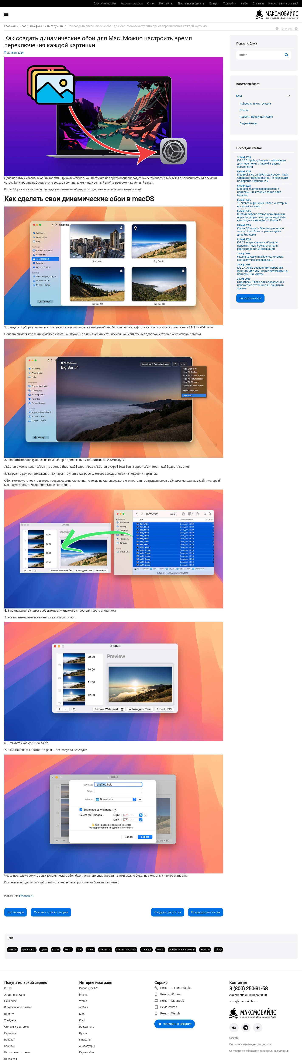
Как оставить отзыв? (283, 3)
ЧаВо (244, 3)
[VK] (234, 1027)
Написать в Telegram (174, 1023)
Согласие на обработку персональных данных (259, 1050)
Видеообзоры (248, 123)
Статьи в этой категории (51, 912)
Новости (205, 949)
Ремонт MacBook (169, 1001)
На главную (15, 912)
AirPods (12, 949)
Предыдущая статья (205, 912)
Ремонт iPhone (167, 994)
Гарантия (10, 1033)
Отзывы (258, 3)
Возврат (9, 1039)
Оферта (234, 1037)
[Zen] (257, 1027)
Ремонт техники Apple (172, 988)
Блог (239, 95)
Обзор (218, 949)
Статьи (244, 110)
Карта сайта (86, 1052)
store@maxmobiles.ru (243, 1001)
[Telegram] (246, 1027)
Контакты (166, 3)
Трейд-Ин (229, 3)
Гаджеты (85, 1039)
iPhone (90, 949)
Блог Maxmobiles (105, 3)
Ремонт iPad (165, 1007)
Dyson (44, 949)
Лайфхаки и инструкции (255, 103)
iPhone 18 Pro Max (126, 949)
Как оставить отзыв (17, 1052)
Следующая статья (167, 912)
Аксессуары (87, 1046)
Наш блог (10, 1001)
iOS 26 (55, 949)
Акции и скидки (132, 3)
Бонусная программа (18, 1007)
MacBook (146, 949)
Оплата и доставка (16, 1026)
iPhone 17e (105, 949)
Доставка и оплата (191, 3)
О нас (151, 3)
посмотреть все (250, 298)
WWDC (160, 949)
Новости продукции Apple (256, 116)
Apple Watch (28, 949)
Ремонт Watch (167, 1013)
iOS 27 (68, 949)
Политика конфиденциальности (250, 1044)
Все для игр (86, 1026)
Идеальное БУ (88, 988)
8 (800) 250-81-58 (248, 988)
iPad (79, 949)
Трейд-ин (10, 1020)
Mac (81, 1014)
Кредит (214, 3)
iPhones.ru (26, 895)
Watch (83, 1001)
